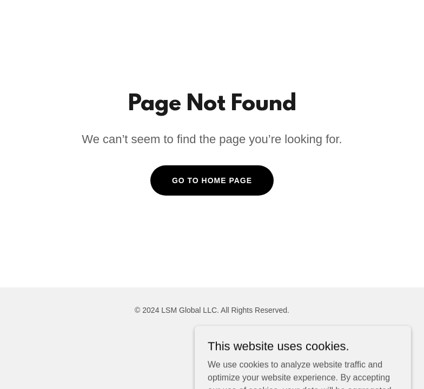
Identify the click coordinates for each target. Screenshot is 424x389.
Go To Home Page (212, 180)
